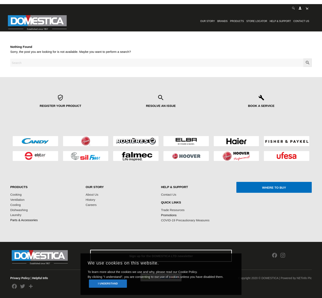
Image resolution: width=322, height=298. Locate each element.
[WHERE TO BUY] (274, 187)
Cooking (16, 194)
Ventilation (17, 199)
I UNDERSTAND (108, 283)
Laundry (15, 215)
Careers (91, 205)
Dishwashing (19, 210)
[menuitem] (207, 21)
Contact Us (168, 194)
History (90, 199)
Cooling (15, 205)
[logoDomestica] (37, 21)
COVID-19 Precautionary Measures (185, 220)
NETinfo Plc (304, 278)
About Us (92, 194)
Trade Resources (173, 210)
